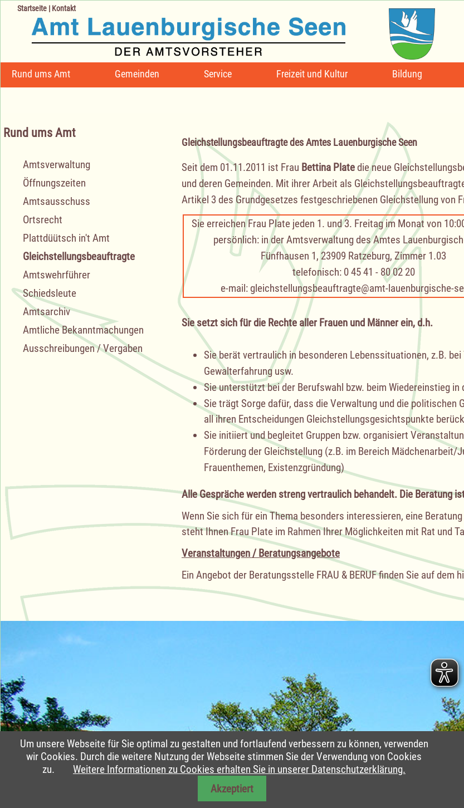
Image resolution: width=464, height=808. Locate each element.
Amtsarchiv (46, 311)
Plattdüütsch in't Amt (66, 238)
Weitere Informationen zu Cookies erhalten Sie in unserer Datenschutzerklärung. (239, 769)
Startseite (32, 8)
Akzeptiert (232, 788)
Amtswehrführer (56, 274)
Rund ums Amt (41, 74)
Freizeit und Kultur (312, 74)
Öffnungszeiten (54, 183)
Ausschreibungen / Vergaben (83, 348)
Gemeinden (137, 74)
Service (218, 74)
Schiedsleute (49, 293)
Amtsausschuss (56, 201)
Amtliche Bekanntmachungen (83, 330)
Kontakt (64, 8)
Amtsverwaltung (56, 164)
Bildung (407, 74)
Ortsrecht (42, 219)
